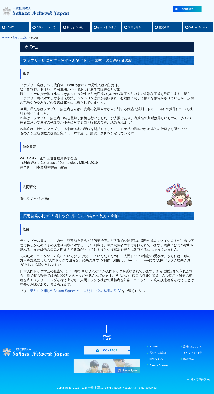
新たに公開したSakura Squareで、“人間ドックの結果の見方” (75, 291)
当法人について (45, 27)
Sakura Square (198, 27)
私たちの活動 (75, 27)
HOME (9, 27)
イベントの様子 (106, 27)
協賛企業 (163, 27)
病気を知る (134, 27)
